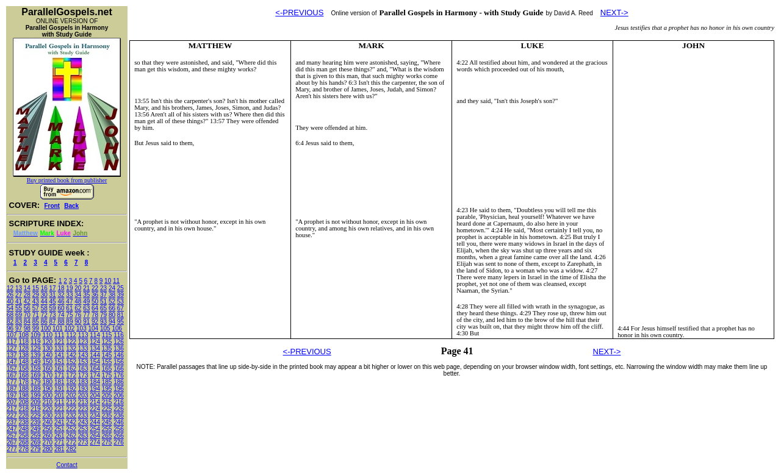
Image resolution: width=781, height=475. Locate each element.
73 (52, 315)
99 (35, 328)
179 (36, 382)
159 (36, 368)
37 (103, 294)
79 (103, 315)
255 (107, 429)
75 (69, 315)
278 (23, 449)
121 (59, 341)
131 (59, 348)
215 (107, 402)
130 (47, 348)
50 (95, 301)
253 (83, 429)
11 (116, 280)
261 (59, 435)
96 (10, 328)
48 (77, 301)
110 (47, 335)
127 (12, 348)
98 (27, 328)
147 (12, 362)
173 (83, 375)
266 (118, 435)
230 (47, 415)
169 (36, 375)
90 (77, 321)
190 (47, 388)
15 (35, 288)
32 (60, 294)
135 (107, 348)
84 (27, 321)
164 (95, 368)
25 (120, 288)
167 (12, 375)
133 (83, 348)
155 (107, 362)
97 (18, 328)
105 (105, 328)
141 (59, 355)
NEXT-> (614, 12)
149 (36, 362)
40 (10, 301)
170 (47, 375)
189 (36, 388)
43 (35, 301)
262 (71, 435)
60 (60, 308)
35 (86, 294)
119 (36, 341)
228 (23, 415)
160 (47, 368)
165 (107, 368)
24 (112, 288)
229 (36, 415)
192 (71, 388)
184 (95, 382)
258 (23, 435)
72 (44, 315)
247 (12, 429)
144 (95, 355)
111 (59, 335)
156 (118, 362)
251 (59, 429)
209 (36, 402)
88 (60, 321)
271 (59, 442)
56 (27, 308)
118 (23, 341)
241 (59, 422)
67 (120, 308)
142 (71, 355)
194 (95, 388)
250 (47, 429)
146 (118, 355)
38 (112, 294)
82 (10, 321)
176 (118, 375)
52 (112, 301)
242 (71, 422)
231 (59, 415)
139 (36, 355)
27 (18, 294)
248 (23, 429)
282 (71, 449)
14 (27, 288)
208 (23, 402)
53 (120, 301)
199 (36, 395)
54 (10, 308)
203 (83, 395)
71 (35, 315)
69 (18, 315)
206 (118, 395)
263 (83, 435)
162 (71, 368)
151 (59, 362)
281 (59, 449)
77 (86, 315)
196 (118, 388)
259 (36, 435)
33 (69, 294)
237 (12, 422)
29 (35, 294)
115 (107, 335)
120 (47, 341)
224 (95, 408)
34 (77, 294)
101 (57, 328)
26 (10, 294)
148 (23, 362)
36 (95, 294)
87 (52, 321)
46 (60, 301)
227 (12, 415)
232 (71, 415)
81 (120, 315)
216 (118, 402)
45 (52, 301)
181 (59, 382)
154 (95, 362)
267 (12, 442)
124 (95, 341)
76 (77, 315)
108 (23, 335)
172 (71, 375)
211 (59, 402)
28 (27, 294)
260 (47, 435)
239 (36, 422)
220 (47, 408)
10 (107, 280)
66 (112, 308)
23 (103, 288)
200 (47, 395)
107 (12, 335)
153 (83, 362)
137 (12, 355)
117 (12, 341)
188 (23, 388)
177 (12, 382)
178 (23, 382)
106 (117, 328)
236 (118, 415)
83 (18, 321)
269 (36, 442)
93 (103, 321)
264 (95, 435)
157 (12, 368)
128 (23, 348)
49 (86, 301)
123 (83, 341)
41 (18, 301)
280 (47, 449)
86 (44, 321)
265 (107, 435)
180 (47, 382)
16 (44, 288)
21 (86, 288)
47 (69, 301)
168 (23, 375)
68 (10, 315)
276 (118, 442)
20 (77, 288)
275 (107, 442)
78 (95, 315)
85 (35, 321)
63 (86, 308)
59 (52, 308)
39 (120, 294)
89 (69, 321)
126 (118, 341)
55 (18, 308)
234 (95, 415)
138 (23, 355)
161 (59, 368)
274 (95, 442)
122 (71, 341)
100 (46, 328)
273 (83, 442)
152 (71, 362)
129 (36, 348)
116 (118, 335)
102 (70, 328)
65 (103, 308)
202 (71, 395)
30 (44, 294)
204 (95, 395)
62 (77, 308)
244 (95, 422)
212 (71, 402)
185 (107, 382)
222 (71, 408)
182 (71, 382)
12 (10, 288)
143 (83, 355)
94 (112, 321)
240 (47, 422)
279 (36, 449)
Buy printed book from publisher (67, 180)
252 (71, 429)
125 (107, 341)
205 (107, 395)
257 (12, 435)
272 (71, 442)
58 (44, 308)
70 (27, 315)
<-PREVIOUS (299, 12)
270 (47, 442)
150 (47, 362)
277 (12, 449)
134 (95, 348)
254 (95, 429)
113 (83, 335)
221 (59, 408)
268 (23, 442)
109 (36, 335)
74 (60, 315)
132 (71, 348)
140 (47, 355)
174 (95, 375)
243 (83, 422)
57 (35, 308)
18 (60, 288)
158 (23, 368)
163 (83, 368)
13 (18, 288)
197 (12, 395)
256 (118, 429)
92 (95, 321)
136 (118, 348)
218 (23, 408)
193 (83, 388)
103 (81, 328)
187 (12, 388)
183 (83, 382)
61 (69, 308)
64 (95, 308)
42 (27, 301)
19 (69, 288)
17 (52, 288)
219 (36, 408)
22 (95, 288)
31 (52, 294)
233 (83, 415)
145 (107, 355)
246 (118, 422)
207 (12, 402)
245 (107, 422)
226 (118, 408)
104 (93, 328)
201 (59, 395)
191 (59, 388)
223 (83, 408)
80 (112, 315)
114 (95, 335)
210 (47, 402)
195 (107, 388)
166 (118, 368)
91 (86, 321)
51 (103, 301)
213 (83, 402)
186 (118, 382)
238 (23, 422)
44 (44, 301)
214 (95, 402)
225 (107, 408)
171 (59, 375)
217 (12, 408)
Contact (66, 465)
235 (107, 415)
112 (71, 335)
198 (23, 395)
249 (36, 429)
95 (120, 321)
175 (107, 375)
